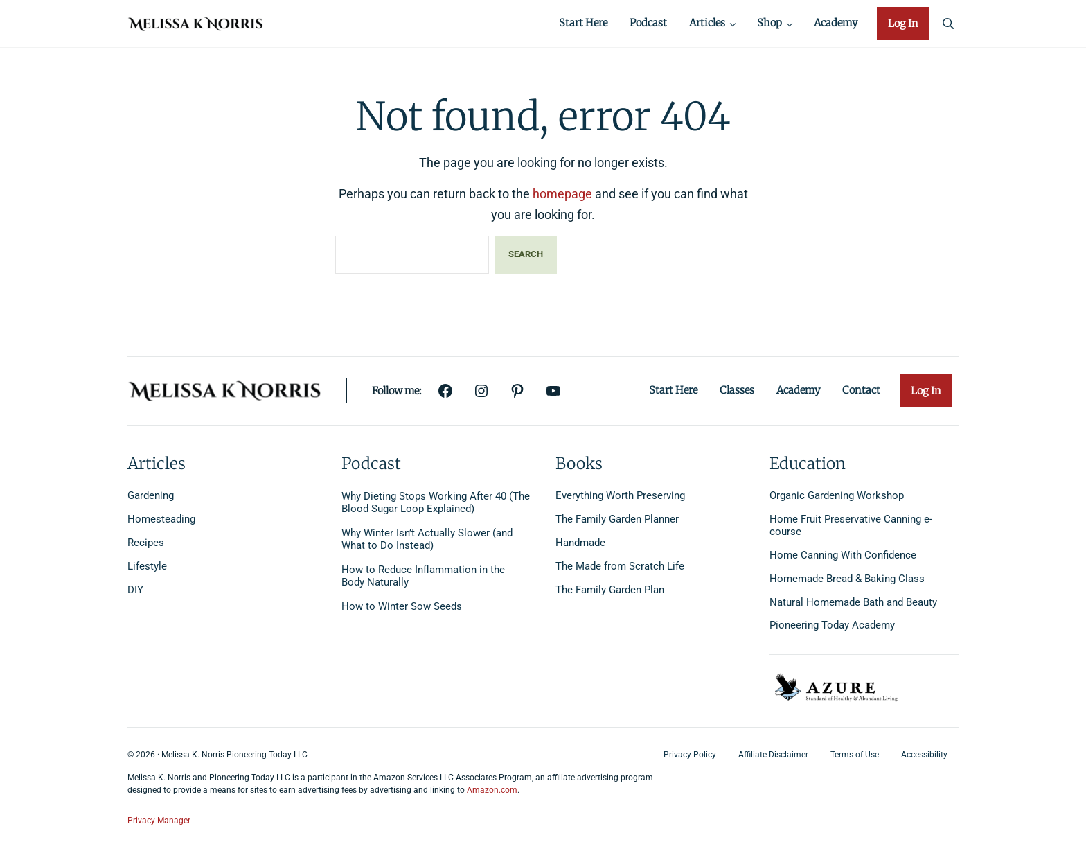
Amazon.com (492, 791)
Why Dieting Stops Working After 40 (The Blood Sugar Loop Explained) (435, 503)
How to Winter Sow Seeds (401, 607)
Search (525, 259)
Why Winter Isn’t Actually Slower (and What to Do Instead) (427, 540)
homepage (562, 198)
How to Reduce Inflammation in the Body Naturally (423, 577)
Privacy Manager (158, 820)
